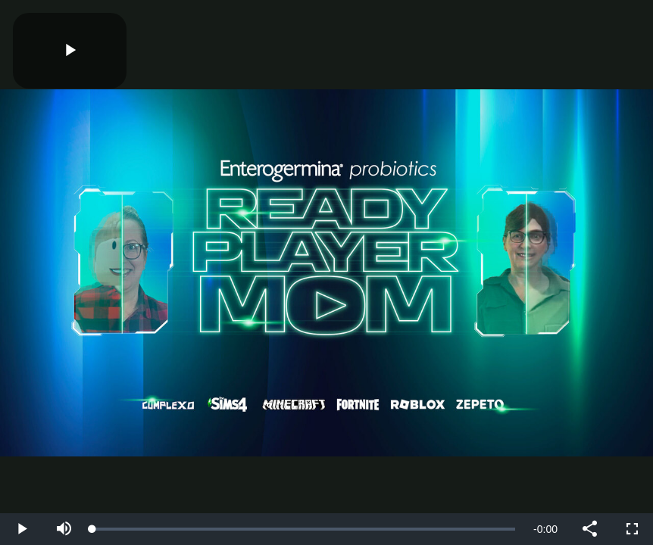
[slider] (303, 529)
